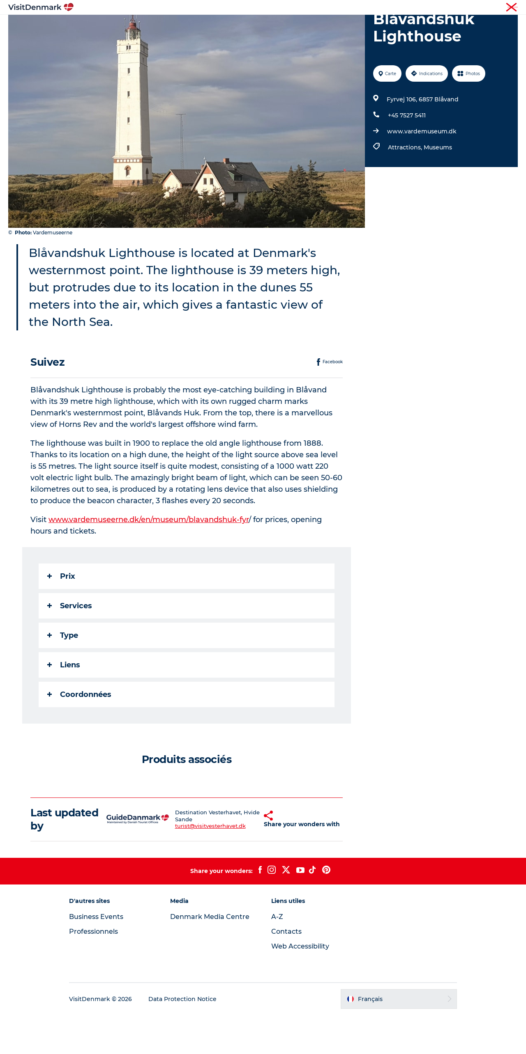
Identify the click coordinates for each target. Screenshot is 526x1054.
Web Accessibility (300, 985)
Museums (438, 186)
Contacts (286, 970)
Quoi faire (250, 26)
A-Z (277, 956)
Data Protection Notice (182, 1038)
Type (62, 674)
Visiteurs (439, 8)
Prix (61, 615)
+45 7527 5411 (407, 154)
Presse (510, 8)
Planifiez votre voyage (357, 26)
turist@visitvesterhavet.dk (196, 865)
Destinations (203, 26)
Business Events (96, 956)
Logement (294, 26)
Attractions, (406, 186)
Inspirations (152, 26)
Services (69, 644)
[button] (246, 858)
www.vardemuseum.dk (422, 170)
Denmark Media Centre (209, 956)
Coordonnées (79, 733)
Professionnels (476, 8)
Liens (63, 703)
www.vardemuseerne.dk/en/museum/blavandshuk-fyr (148, 558)
